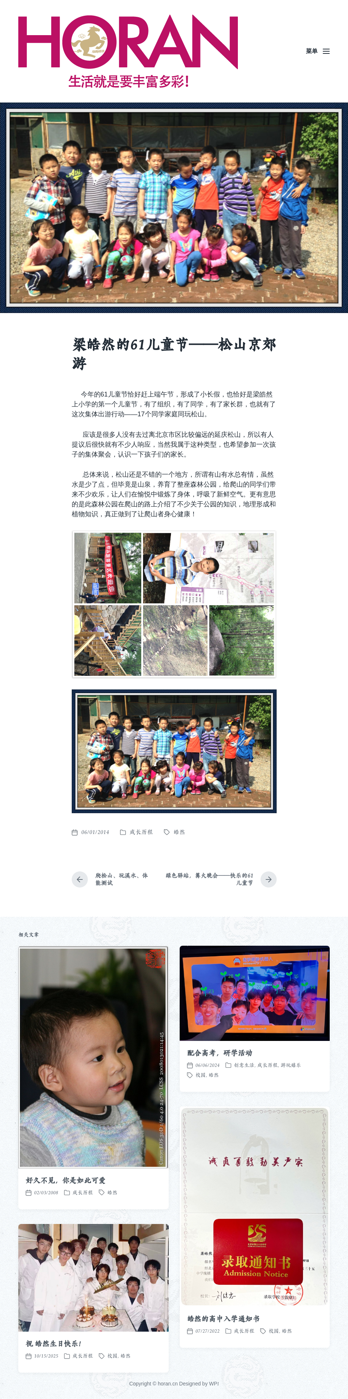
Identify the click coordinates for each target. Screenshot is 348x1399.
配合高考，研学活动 (219, 1092)
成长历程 (141, 832)
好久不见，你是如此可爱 (66, 1219)
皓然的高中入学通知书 (223, 1358)
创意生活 (244, 1104)
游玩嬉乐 (291, 1104)
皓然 (179, 832)
